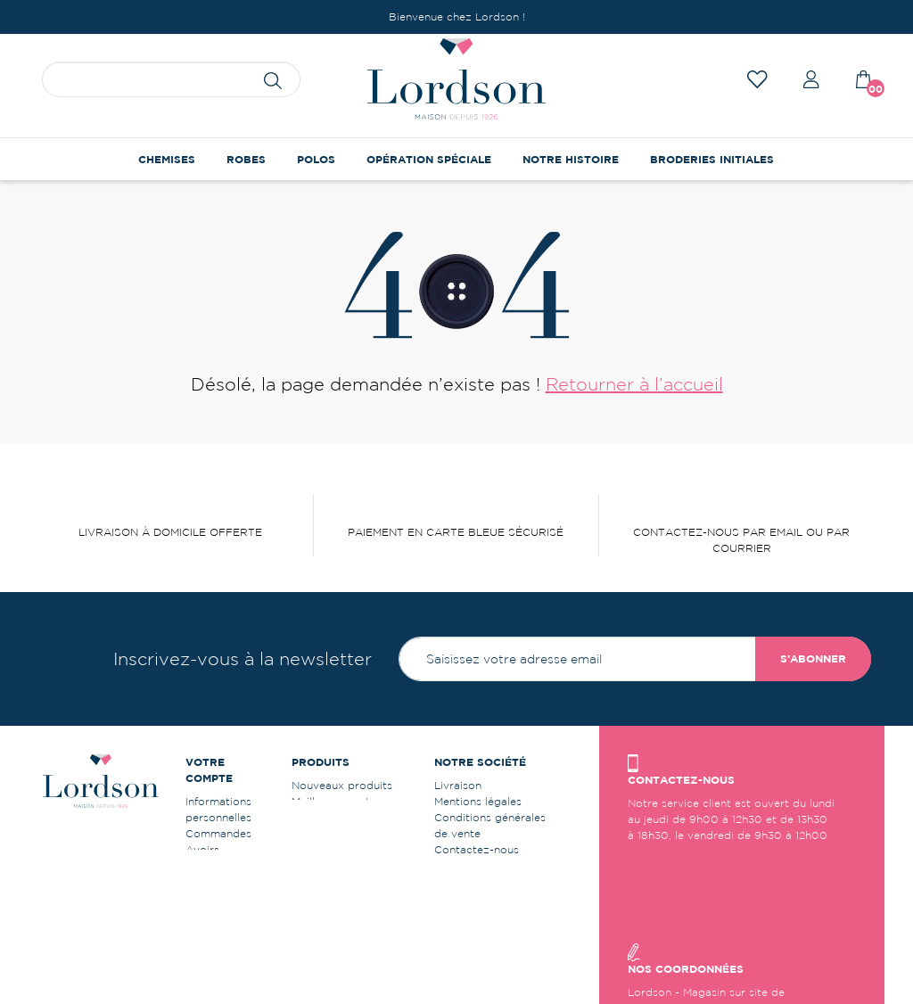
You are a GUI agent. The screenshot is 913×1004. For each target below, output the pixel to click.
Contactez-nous (476, 849)
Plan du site (465, 865)
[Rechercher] (171, 79)
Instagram (460, 897)
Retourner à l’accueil (634, 384)
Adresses (209, 865)
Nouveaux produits (342, 785)
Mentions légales (478, 801)
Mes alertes (215, 913)
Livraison (457, 785)
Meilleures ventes (337, 801)
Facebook (461, 881)
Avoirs (202, 849)
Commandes (218, 833)
